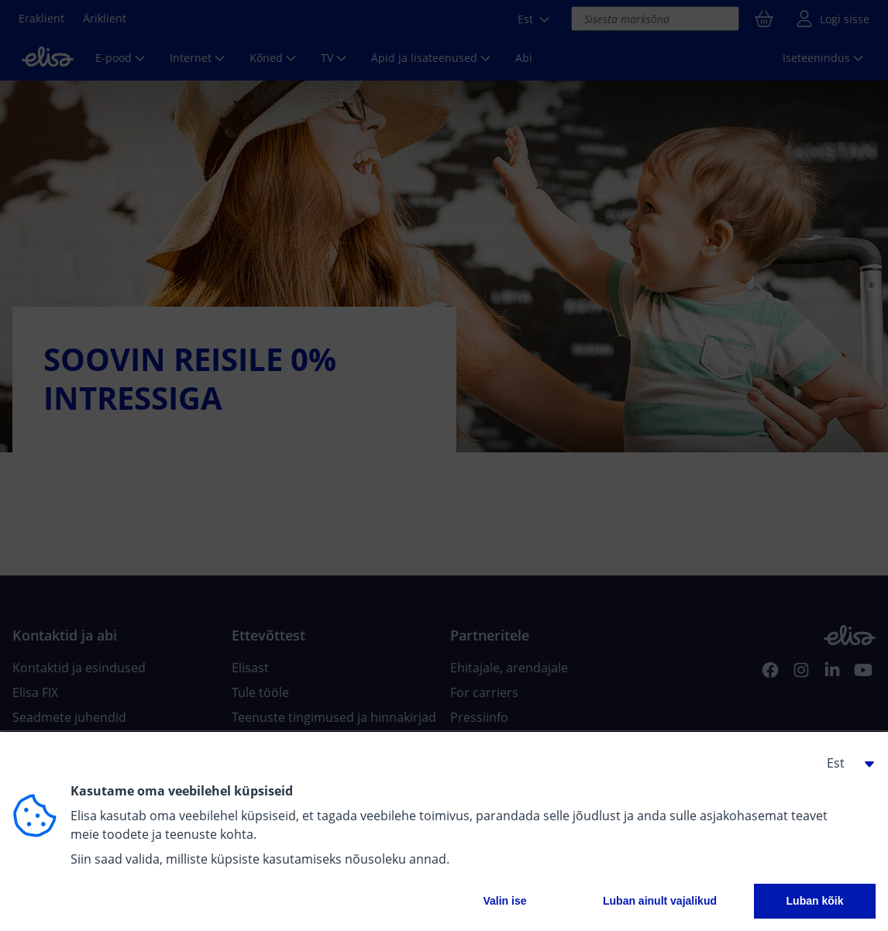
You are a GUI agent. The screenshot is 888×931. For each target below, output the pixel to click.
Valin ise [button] (504, 901)
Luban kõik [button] (815, 901)
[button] (845, 763)
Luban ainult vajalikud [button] (660, 901)
